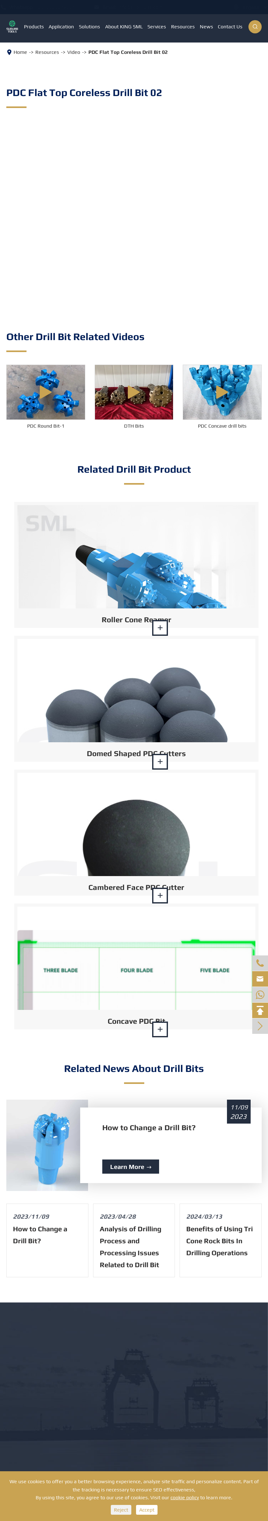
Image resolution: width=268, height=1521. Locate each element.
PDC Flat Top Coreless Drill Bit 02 (128, 52)
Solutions (89, 27)
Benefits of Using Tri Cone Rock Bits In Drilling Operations (219, 1241)
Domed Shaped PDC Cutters (136, 753)
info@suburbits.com (146, 7)
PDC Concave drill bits (222, 426)
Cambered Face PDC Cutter (136, 887)
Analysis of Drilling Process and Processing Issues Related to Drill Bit (130, 1247)
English (245, 7)
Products (34, 27)
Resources (183, 27)
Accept (146, 1510)
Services (156, 27)
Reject (121, 1510)
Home (20, 52)
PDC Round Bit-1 (45, 426)
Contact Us (230, 27)
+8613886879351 (61, 7)
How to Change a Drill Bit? (149, 1127)
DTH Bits (134, 426)
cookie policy (184, 1498)
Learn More (130, 1166)
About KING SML (124, 27)
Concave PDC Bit (136, 1021)
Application (61, 27)
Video (73, 52)
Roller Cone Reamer (136, 619)
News (206, 27)
